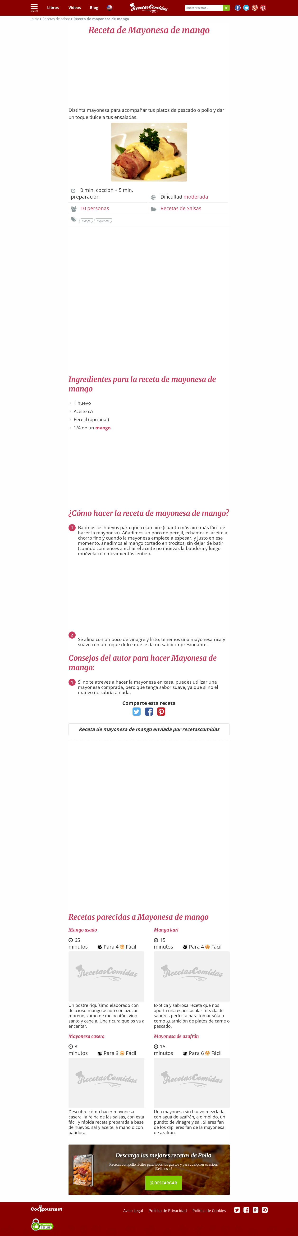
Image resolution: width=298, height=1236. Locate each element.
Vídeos (75, 7)
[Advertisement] (149, 69)
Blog (94, 7)
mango (103, 428)
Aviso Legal (133, 1210)
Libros (53, 7)
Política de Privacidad (168, 1210)
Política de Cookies (209, 1210)
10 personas (94, 208)
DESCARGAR (163, 1183)
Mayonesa (103, 221)
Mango (86, 221)
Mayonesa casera (87, 1036)
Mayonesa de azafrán (176, 1036)
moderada (195, 196)
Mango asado (83, 930)
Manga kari (166, 930)
